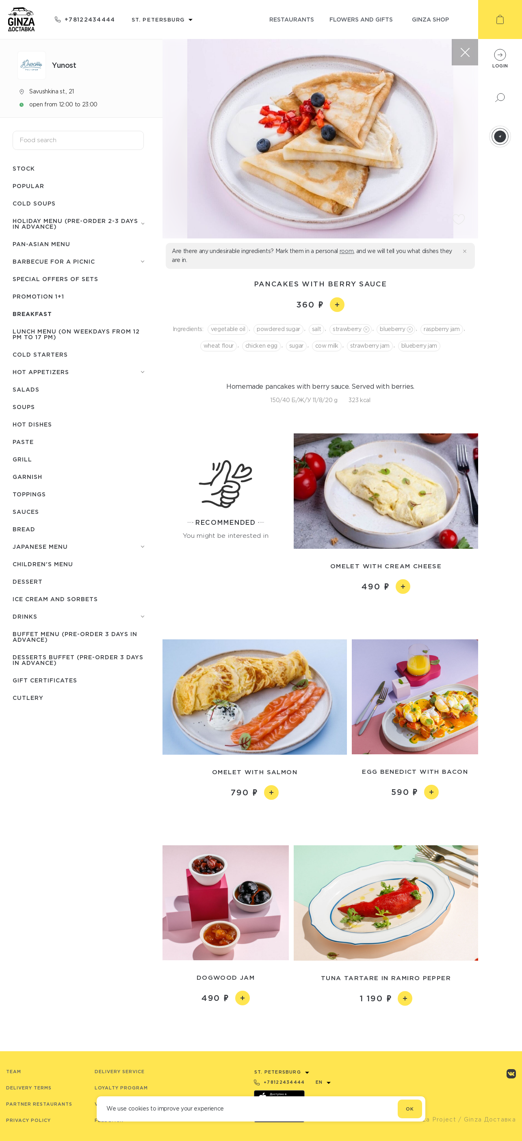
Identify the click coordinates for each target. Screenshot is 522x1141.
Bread (24, 529)
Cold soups (34, 203)
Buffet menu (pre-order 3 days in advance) (75, 637)
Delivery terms (29, 1087)
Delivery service (120, 1071)
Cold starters (40, 354)
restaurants (291, 19)
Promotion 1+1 (38, 296)
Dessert (28, 581)
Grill (22, 459)
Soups (24, 407)
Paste (23, 442)
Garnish (27, 477)
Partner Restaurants (39, 1104)
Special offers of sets (55, 279)
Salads (26, 389)
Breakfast (32, 314)
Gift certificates (45, 680)
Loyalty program (121, 1087)
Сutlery (28, 698)
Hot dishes (32, 424)
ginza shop (430, 19)
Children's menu (43, 564)
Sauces (26, 512)
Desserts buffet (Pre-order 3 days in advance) (78, 660)
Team (13, 1071)
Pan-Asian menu (41, 244)
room (347, 251)
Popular (28, 186)
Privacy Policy (28, 1120)
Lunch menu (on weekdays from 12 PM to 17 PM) (76, 334)
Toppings (29, 494)
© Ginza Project (430, 1119)
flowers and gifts (361, 19)
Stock (24, 168)
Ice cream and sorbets (55, 599)
